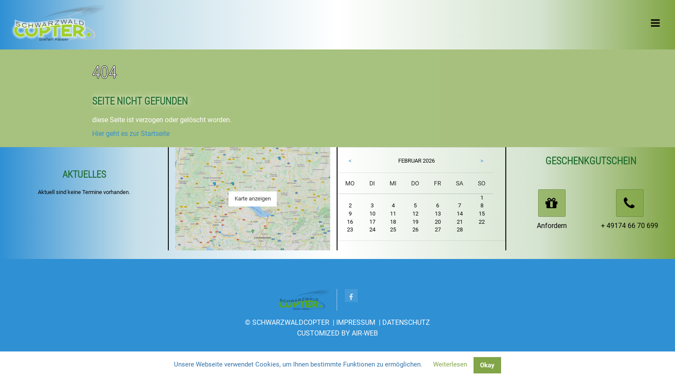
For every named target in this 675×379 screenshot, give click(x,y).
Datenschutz (406, 322)
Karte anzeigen (253, 198)
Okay (487, 365)
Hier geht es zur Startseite (131, 133)
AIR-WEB (365, 333)
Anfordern (552, 226)
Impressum (355, 322)
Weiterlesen (450, 364)
